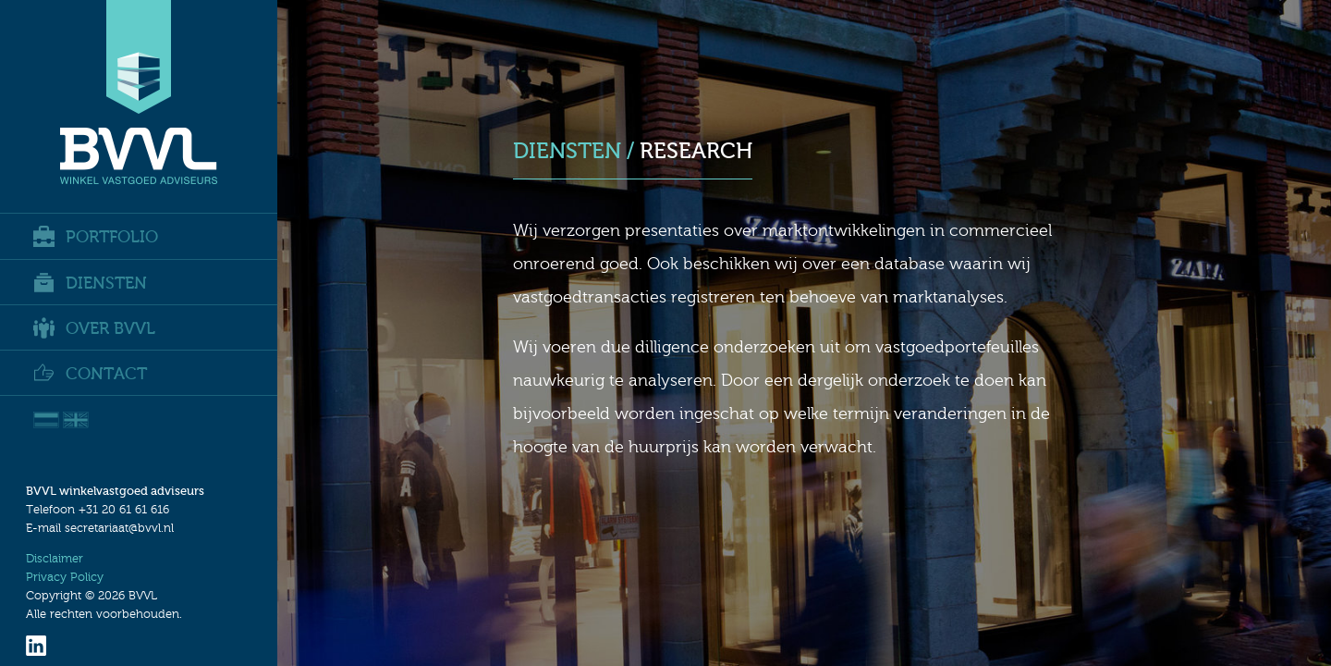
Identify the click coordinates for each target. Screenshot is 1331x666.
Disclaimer (54, 558)
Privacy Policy (65, 577)
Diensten (90, 282)
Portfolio (95, 236)
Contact (90, 373)
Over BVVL (94, 328)
